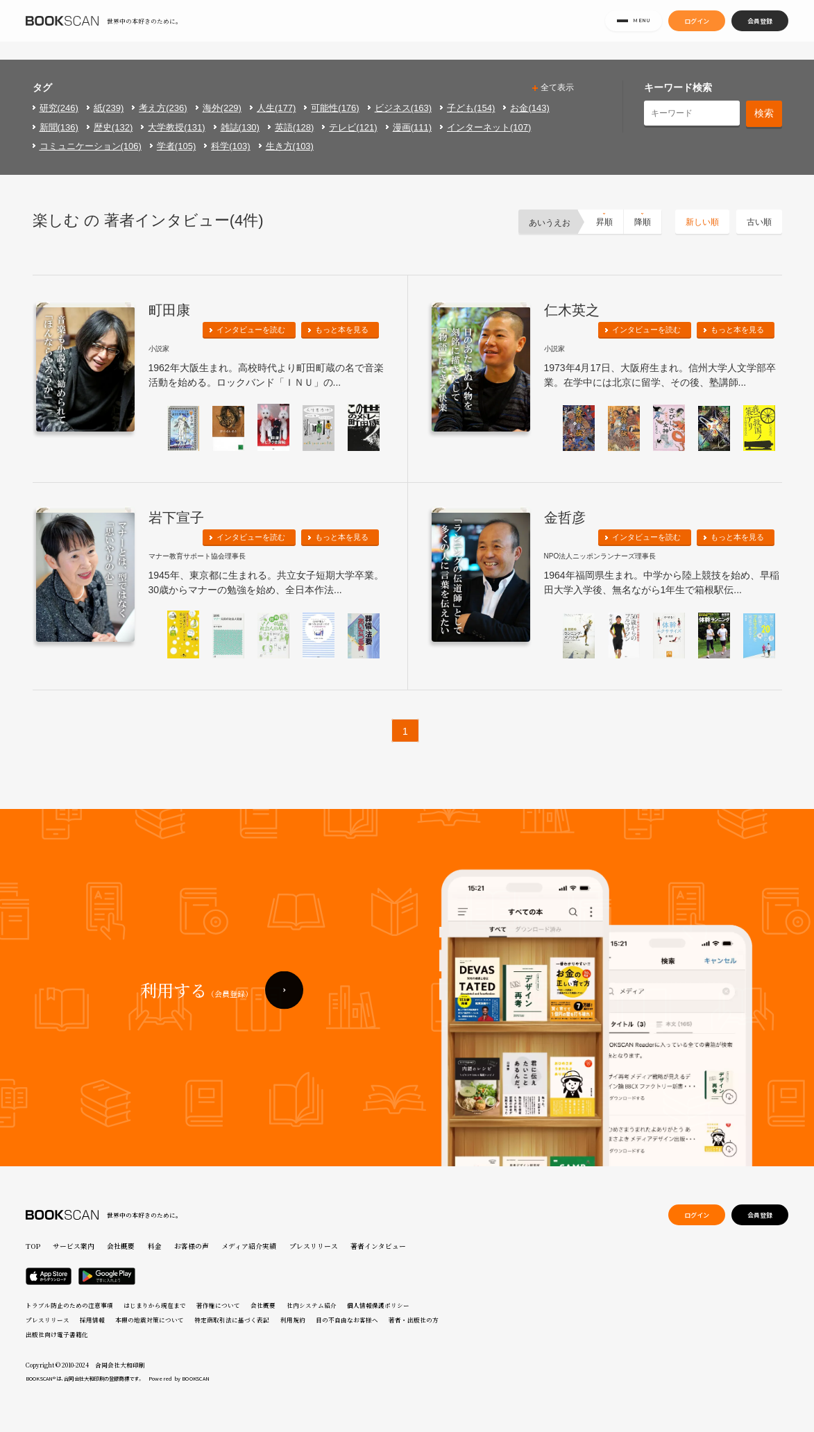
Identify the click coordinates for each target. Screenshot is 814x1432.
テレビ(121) (353, 127)
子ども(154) (471, 108)
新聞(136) (59, 127)
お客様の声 (191, 1246)
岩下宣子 (176, 517)
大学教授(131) (176, 127)
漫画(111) (412, 127)
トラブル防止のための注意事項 (69, 1305)
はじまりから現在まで (155, 1305)
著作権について (218, 1305)
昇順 (604, 222)
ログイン (696, 29)
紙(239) (109, 108)
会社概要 (121, 1246)
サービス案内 (73, 1246)
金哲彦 (565, 517)
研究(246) (59, 108)
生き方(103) (290, 146)
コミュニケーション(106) (91, 146)
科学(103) (230, 146)
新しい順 (702, 222)
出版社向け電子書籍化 (57, 1334)
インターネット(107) (489, 127)
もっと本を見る (341, 329)
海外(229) (222, 108)
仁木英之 (572, 310)
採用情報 (92, 1319)
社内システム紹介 (312, 1305)
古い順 (759, 222)
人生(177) (276, 108)
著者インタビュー (378, 1246)
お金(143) (529, 108)
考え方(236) (163, 108)
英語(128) (294, 127)
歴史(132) (113, 127)
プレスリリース (313, 1246)
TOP (33, 1246)
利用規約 (292, 1319)
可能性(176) (335, 108)
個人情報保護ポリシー (378, 1305)
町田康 (169, 310)
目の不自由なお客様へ (347, 1319)
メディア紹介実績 (248, 1246)
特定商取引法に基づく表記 (231, 1319)
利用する (196, 1026)
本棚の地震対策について (149, 1319)
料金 (155, 1246)
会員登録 (759, 29)
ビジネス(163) (403, 108)
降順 (642, 222)
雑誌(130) (240, 127)
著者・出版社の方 (414, 1319)
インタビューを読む (251, 329)
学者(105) (176, 146)
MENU (634, 29)
